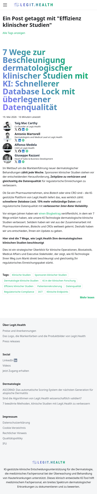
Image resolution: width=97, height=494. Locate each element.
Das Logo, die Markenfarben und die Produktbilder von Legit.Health (44, 336)
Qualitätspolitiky (13, 438)
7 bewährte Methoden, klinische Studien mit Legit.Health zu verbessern (46, 403)
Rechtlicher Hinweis (15, 433)
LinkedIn (10, 360)
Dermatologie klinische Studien (21, 280)
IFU (5, 443)
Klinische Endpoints (57, 291)
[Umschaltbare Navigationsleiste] (5, 4)
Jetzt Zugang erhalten (16, 370)
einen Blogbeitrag (50, 213)
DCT (40, 291)
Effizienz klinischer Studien (18, 286)
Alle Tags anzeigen (14, 33)
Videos (7, 365)
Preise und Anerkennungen (19, 330)
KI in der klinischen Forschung (59, 280)
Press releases (11, 341)
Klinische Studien (21, 274)
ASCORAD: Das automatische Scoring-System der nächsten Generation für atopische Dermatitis (48, 391)
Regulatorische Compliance (19, 291)
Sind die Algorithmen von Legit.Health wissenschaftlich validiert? (42, 398)
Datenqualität (73, 286)
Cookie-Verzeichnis (14, 427)
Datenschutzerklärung (16, 422)
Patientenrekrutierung (49, 286)
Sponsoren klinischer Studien (51, 274)
